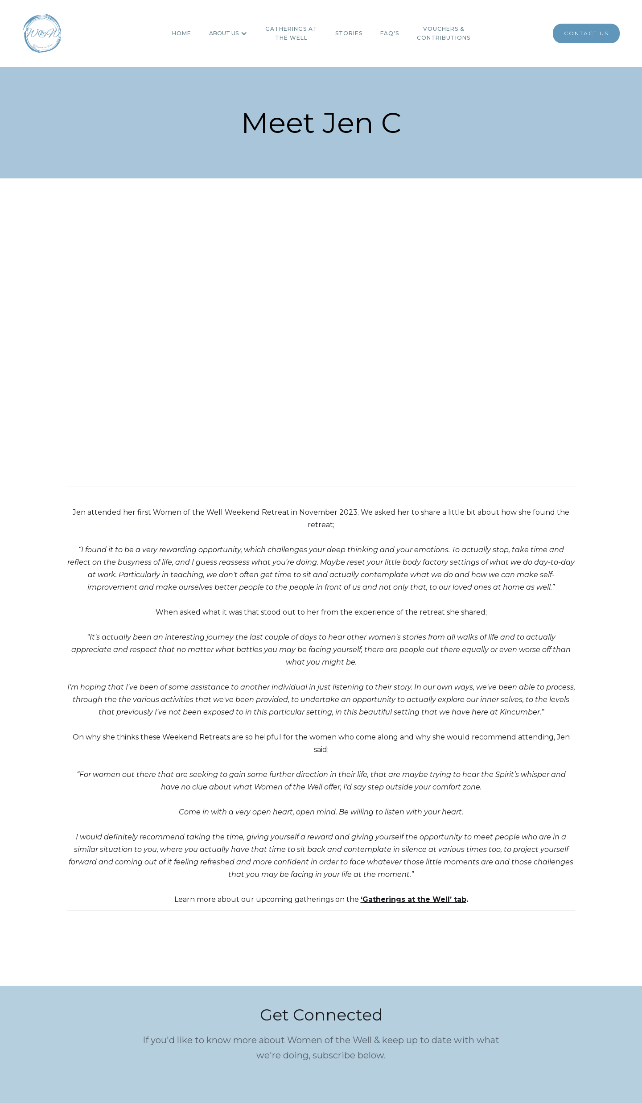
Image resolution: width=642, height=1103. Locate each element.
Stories (348, 33)
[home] (42, 33)
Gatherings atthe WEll (291, 33)
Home (181, 33)
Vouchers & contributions (443, 33)
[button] (228, 33)
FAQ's (389, 33)
